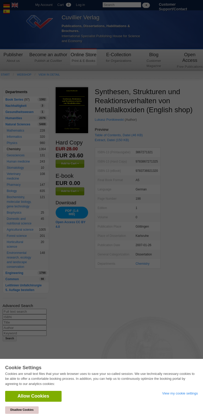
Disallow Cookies (21, 409)
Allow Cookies (33, 396)
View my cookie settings (180, 393)
